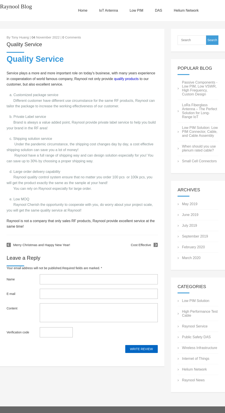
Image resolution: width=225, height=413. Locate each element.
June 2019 (190, 215)
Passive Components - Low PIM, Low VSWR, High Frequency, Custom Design (199, 88)
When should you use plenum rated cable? (199, 148)
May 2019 (189, 204)
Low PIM (136, 10)
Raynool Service (195, 326)
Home (82, 10)
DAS (158, 10)
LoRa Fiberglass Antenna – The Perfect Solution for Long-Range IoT (199, 111)
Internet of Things (195, 358)
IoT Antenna (108, 10)
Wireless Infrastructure (199, 348)
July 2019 (189, 225)
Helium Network (186, 10)
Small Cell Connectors (199, 161)
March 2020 (191, 258)
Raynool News (193, 380)
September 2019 (195, 236)
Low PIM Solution (195, 301)
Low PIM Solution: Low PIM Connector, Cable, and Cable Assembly (200, 131)
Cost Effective (141, 245)
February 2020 (193, 247)
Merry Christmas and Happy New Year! (41, 245)
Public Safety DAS (196, 337)
